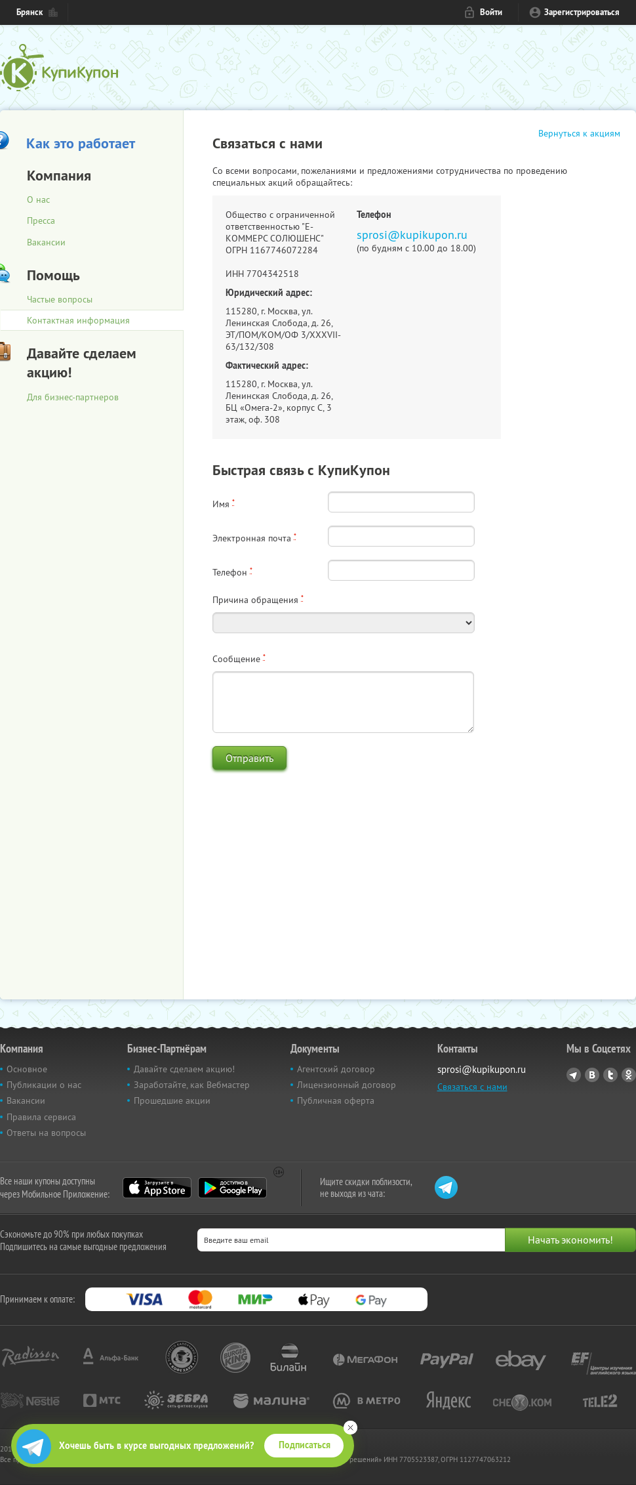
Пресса (41, 220)
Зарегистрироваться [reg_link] (582, 12)
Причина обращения (258, 600)
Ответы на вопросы (46, 1133)
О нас (38, 199)
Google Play (232, 1187)
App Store (157, 1187)
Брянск (29, 12)
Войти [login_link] (491, 12)
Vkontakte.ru (592, 1075)
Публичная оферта (335, 1100)
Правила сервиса (41, 1117)
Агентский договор (336, 1069)
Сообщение (239, 659)
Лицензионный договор (346, 1085)
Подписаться (304, 1445)
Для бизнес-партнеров (73, 397)
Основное (27, 1069)
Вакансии (46, 242)
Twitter (610, 1075)
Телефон (232, 572)
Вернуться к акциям (579, 133)
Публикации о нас (44, 1085)
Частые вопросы (59, 299)
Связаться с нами (472, 1087)
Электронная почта (254, 538)
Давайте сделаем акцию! (184, 1069)
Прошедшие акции (172, 1100)
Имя (223, 504)
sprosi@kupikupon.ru (412, 234)
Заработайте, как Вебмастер (192, 1085)
